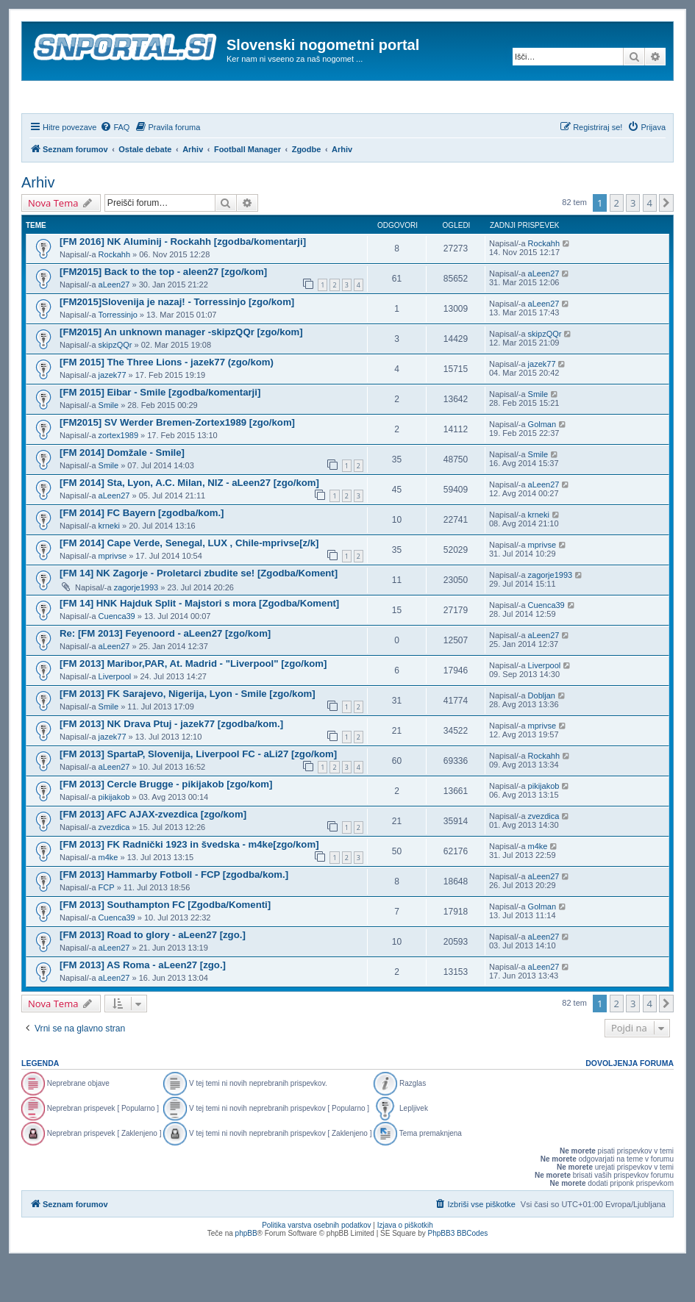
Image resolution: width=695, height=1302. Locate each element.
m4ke (108, 897)
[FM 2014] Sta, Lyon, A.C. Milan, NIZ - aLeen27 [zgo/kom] (189, 522)
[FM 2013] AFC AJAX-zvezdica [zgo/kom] (153, 853)
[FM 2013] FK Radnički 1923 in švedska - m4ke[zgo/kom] (189, 884)
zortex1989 (118, 475)
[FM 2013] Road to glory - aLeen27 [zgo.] (153, 974)
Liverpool (115, 716)
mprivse (113, 595)
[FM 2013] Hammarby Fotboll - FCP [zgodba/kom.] (174, 914)
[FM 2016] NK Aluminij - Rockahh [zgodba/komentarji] (183, 281)
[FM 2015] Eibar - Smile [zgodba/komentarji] (160, 431)
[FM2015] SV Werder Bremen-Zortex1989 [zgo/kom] (177, 462)
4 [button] (649, 242)
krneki (109, 565)
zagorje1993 (136, 627)
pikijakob (114, 836)
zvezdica (114, 866)
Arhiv (38, 222)
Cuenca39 (117, 655)
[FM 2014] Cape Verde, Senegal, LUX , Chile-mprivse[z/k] (189, 582)
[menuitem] (114, 167)
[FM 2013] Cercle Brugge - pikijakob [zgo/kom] (166, 823)
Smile (109, 444)
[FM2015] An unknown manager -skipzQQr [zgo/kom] (181, 371)
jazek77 (112, 414)
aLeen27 (114, 324)
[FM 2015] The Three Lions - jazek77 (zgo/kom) (167, 401)
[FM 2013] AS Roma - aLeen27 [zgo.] (143, 1004)
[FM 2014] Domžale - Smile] (122, 492)
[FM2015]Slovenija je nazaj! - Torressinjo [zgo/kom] (177, 341)
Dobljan (541, 735)
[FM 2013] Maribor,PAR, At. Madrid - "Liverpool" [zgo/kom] (193, 703)
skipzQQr (115, 384)
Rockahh (114, 294)
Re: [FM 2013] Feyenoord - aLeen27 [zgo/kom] (165, 673)
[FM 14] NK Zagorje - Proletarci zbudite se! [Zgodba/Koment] (199, 612)
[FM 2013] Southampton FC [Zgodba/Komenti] (165, 944)
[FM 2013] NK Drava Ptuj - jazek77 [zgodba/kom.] (171, 763)
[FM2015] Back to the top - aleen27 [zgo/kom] (163, 311)
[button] (666, 242)
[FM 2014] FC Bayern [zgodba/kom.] (142, 552)
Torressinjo (118, 354)
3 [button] (632, 242)
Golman (542, 463)
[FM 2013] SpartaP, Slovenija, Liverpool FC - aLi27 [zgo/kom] (198, 793)
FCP (107, 927)
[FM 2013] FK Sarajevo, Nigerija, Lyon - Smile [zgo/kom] (188, 733)
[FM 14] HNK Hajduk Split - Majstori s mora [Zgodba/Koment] (199, 642)
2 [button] (616, 242)
